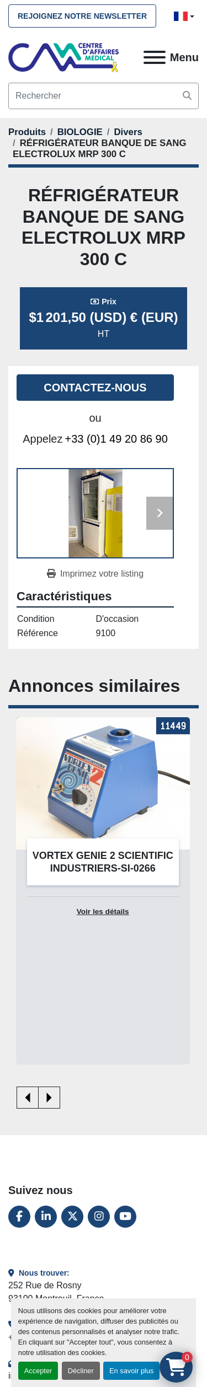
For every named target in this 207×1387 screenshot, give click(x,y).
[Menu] (155, 57)
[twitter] (72, 1217)
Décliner (81, 1371)
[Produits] (27, 132)
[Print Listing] (95, 574)
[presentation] (28, 1098)
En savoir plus (131, 1371)
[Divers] (128, 132)
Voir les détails (103, 911)
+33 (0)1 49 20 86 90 (116, 439)
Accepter (38, 1371)
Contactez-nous (95, 387)
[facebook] (19, 1217)
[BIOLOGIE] (80, 132)
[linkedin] (46, 1217)
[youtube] (125, 1217)
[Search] (103, 96)
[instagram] (99, 1217)
